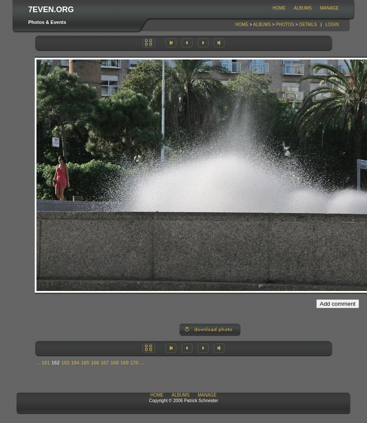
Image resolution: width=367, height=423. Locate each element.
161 (46, 362)
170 (134, 362)
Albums (303, 8)
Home (279, 8)
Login (332, 24)
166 (95, 362)
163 (65, 362)
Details (308, 24)
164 (75, 362)
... (38, 362)
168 (115, 362)
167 (105, 362)
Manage (329, 8)
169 (124, 362)
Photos (285, 24)
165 (85, 362)
